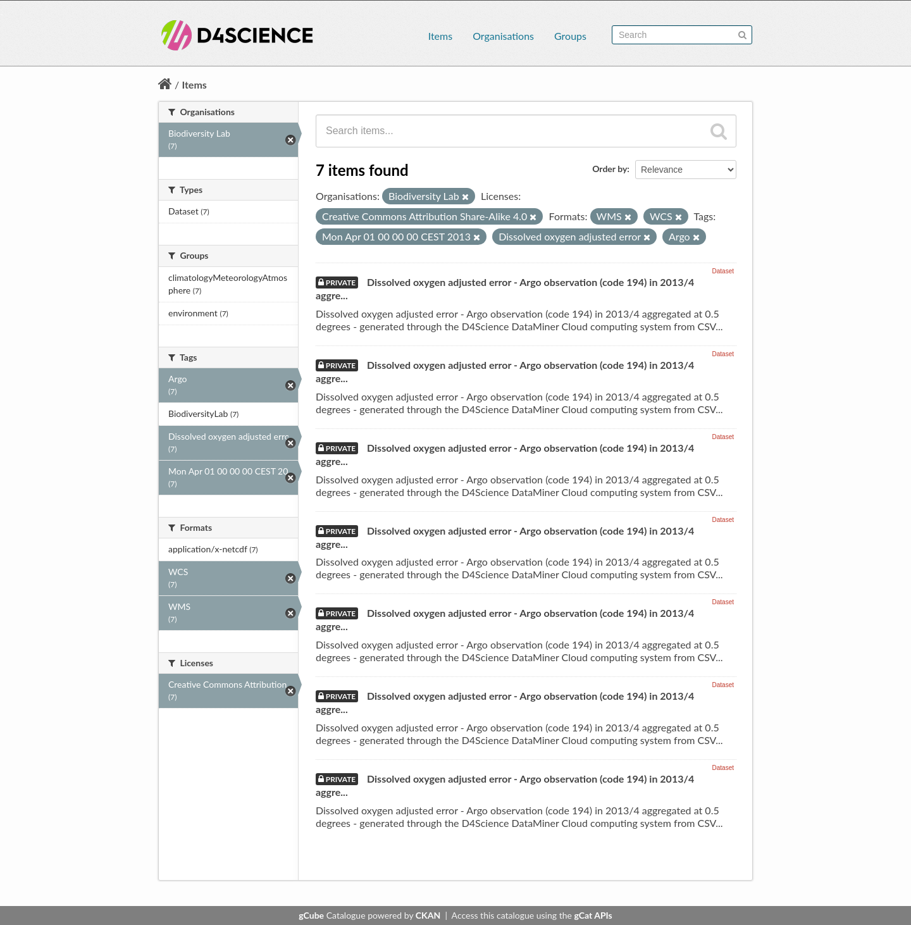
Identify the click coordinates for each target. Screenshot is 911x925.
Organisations (503, 36)
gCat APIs (593, 915)
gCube (311, 915)
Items (440, 36)
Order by (609, 168)
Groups (570, 36)
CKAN (428, 915)
